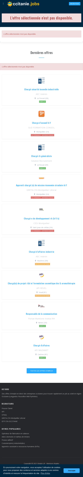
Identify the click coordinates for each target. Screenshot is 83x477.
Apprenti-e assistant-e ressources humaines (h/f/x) (20, 446)
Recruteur (74, 4)
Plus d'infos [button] (45, 473)
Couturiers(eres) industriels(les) (13, 443)
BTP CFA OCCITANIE (9, 421)
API (3, 412)
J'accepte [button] (71, 471)
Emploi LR (41, 463)
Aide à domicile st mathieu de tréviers (16, 437)
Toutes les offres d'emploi (41, 371)
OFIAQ (4, 415)
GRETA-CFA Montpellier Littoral (13, 418)
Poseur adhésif (7, 440)
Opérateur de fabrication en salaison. (15, 433)
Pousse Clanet (7, 408)
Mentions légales (52, 463)
